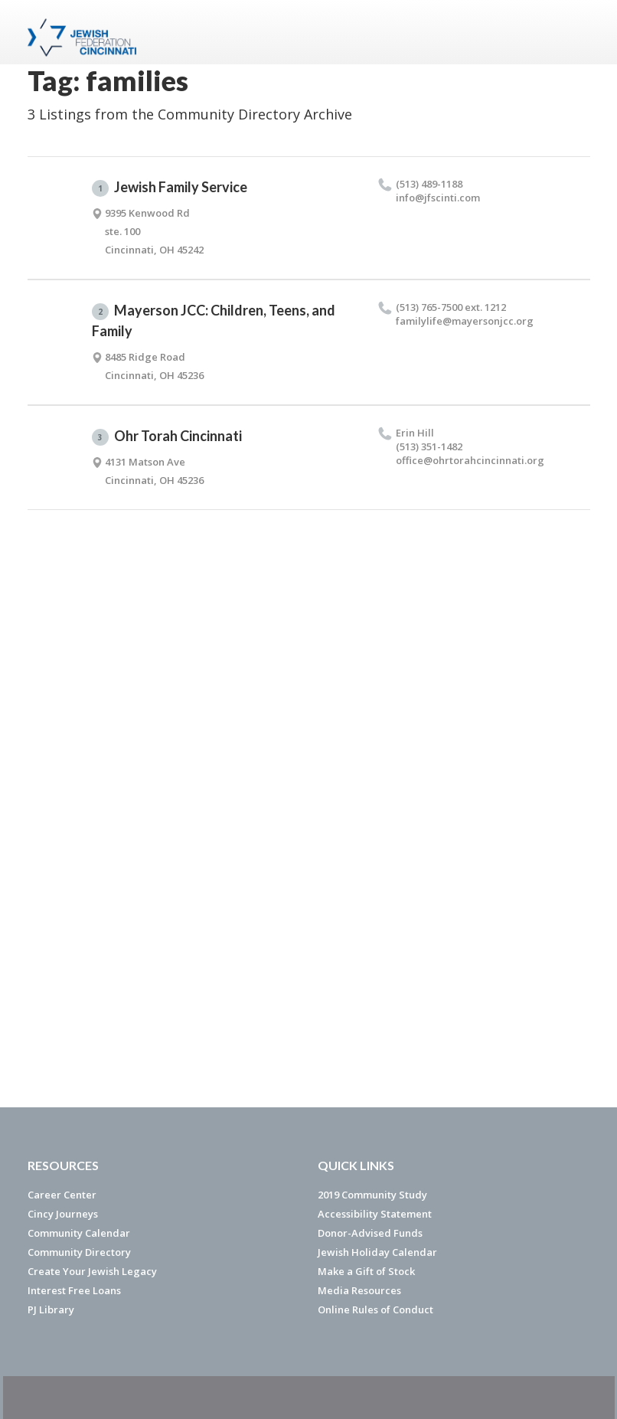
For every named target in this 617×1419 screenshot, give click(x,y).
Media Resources (359, 1290)
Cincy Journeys (63, 1214)
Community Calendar (79, 1233)
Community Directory (79, 1252)
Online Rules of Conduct (375, 1309)
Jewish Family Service (169, 187)
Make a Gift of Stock (366, 1271)
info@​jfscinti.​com (438, 197)
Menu (572, 32)
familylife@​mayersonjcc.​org (465, 321)
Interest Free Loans (74, 1290)
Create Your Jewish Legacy (92, 1271)
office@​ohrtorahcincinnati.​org (470, 460)
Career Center (62, 1195)
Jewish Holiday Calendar (377, 1252)
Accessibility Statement (375, 1214)
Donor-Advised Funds (370, 1233)
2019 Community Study (372, 1195)
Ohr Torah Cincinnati (167, 436)
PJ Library (51, 1309)
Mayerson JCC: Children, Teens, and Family (213, 320)
